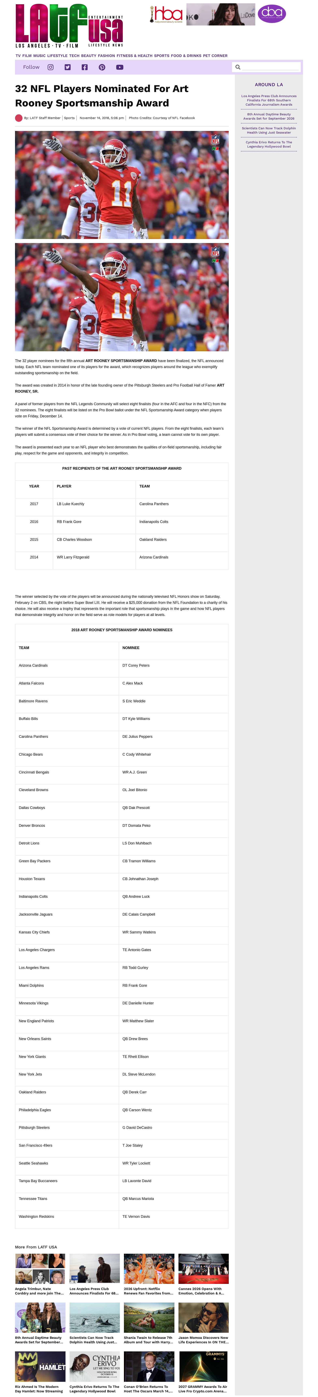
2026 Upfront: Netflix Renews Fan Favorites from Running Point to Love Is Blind (147, 1291)
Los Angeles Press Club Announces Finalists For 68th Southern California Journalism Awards (94, 1291)
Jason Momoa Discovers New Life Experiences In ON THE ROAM (203, 1340)
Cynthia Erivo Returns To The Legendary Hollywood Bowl (94, 1389)
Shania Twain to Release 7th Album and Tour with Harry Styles (148, 1340)
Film (27, 56)
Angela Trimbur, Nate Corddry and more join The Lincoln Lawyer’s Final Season (38, 1291)
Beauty (88, 56)
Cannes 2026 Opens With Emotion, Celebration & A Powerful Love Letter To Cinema (200, 1291)
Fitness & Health (135, 56)
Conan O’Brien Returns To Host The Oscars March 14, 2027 (147, 1389)
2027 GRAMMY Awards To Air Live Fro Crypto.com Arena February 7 (202, 1389)
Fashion (106, 56)
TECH (74, 56)
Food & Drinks (186, 56)
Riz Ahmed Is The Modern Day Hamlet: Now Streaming (39, 1389)
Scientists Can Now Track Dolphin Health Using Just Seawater (92, 1340)
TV (18, 56)
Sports (161, 56)
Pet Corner (215, 56)
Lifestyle (57, 56)
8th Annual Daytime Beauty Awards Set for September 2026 (38, 1340)
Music (39, 56)
